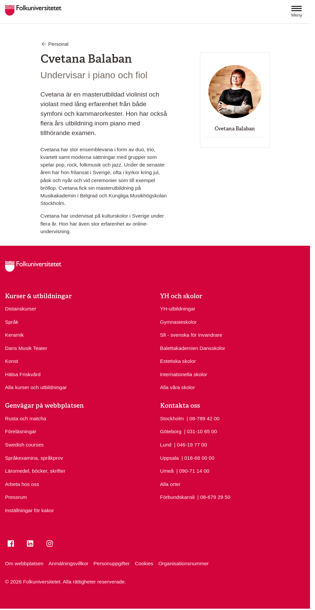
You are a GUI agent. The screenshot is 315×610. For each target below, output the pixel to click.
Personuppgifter (111, 563)
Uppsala (169, 458)
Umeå (167, 471)
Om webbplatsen (24, 563)
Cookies (144, 563)
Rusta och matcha (25, 418)
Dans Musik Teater (26, 348)
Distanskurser (20, 308)
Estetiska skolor (178, 361)
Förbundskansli (177, 497)
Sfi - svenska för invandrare (191, 335)
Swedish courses (24, 444)
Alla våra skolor (177, 387)
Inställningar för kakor (29, 510)
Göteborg (170, 431)
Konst (11, 361)
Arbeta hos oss (22, 484)
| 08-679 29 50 (213, 496)
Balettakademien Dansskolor (192, 348)
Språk (11, 322)
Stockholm (172, 418)
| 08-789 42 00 (203, 418)
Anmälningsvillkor (68, 563)
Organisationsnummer (183, 563)
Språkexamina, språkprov (34, 458)
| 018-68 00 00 (197, 457)
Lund (165, 444)
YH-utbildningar (177, 308)
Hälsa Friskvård (23, 374)
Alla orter (170, 484)
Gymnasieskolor (178, 322)
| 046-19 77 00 (190, 444)
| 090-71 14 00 (192, 470)
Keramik (14, 335)
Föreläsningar (20, 431)
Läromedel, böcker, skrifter (35, 471)
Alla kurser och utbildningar (36, 387)
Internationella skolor (183, 374)
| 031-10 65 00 (200, 431)
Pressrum (16, 497)
